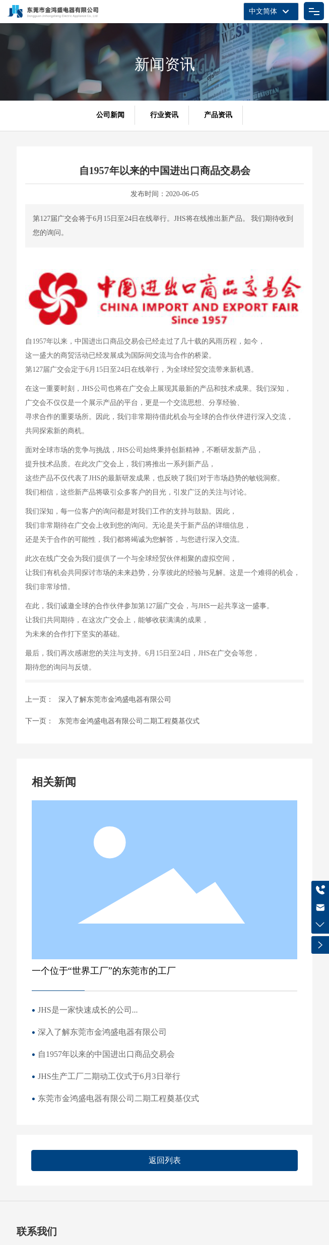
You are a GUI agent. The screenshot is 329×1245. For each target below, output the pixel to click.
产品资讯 (218, 115)
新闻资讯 (165, 64)
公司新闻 (110, 115)
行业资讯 (164, 115)
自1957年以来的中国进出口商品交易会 (106, 1054)
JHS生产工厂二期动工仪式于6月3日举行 (109, 1076)
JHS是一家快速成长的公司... (88, 1010)
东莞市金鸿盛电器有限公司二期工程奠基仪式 (129, 721)
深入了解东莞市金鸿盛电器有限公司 (114, 699)
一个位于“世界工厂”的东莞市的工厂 (104, 971)
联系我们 (37, 1231)
